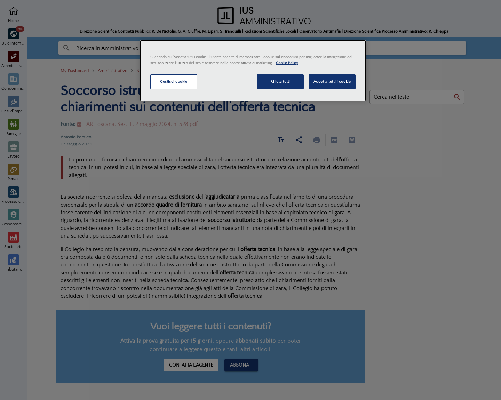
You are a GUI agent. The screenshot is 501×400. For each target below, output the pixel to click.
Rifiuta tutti (279, 81)
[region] (253, 70)
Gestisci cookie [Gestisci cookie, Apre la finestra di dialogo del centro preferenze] (174, 81)
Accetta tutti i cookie (332, 81)
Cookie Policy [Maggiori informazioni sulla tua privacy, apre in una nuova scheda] (287, 63)
